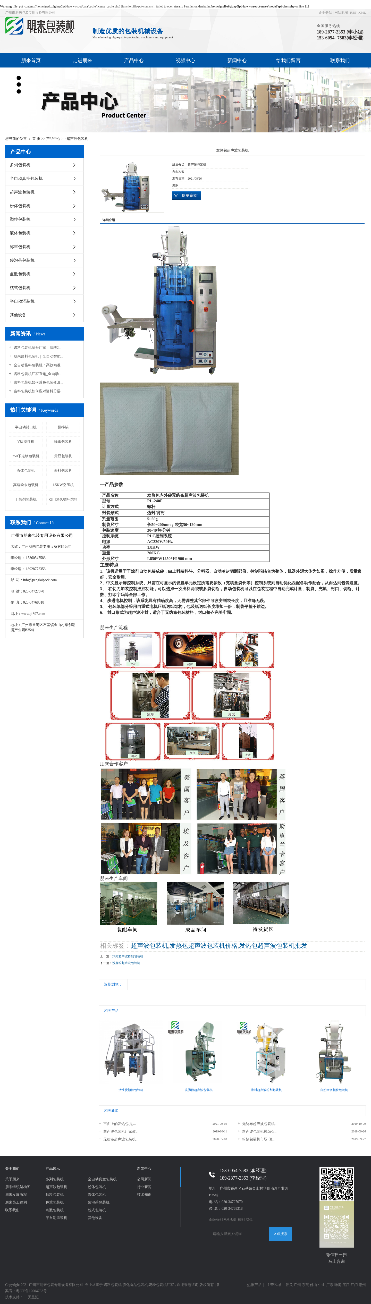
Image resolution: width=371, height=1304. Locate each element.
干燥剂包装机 (26, 499)
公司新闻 (144, 1179)
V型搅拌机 (25, 442)
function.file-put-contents (138, 6)
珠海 (338, 1285)
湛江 (346, 1285)
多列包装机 (20, 165)
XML (362, 12)
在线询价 (186, 195)
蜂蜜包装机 (63, 442)
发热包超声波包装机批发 (273, 945)
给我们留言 (288, 60)
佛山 (313, 1285)
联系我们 (340, 60)
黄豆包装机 (63, 456)
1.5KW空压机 (63, 485)
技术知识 (144, 1195)
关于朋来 (12, 1179)
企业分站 (325, 12)
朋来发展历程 (16, 1195)
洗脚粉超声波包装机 (126, 963)
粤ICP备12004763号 (31, 1291)
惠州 (362, 1285)
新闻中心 (237, 60)
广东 (329, 1285)
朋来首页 (31, 60)
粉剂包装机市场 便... (258, 1139)
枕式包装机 (20, 287)
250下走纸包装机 (25, 456)
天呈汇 (33, 1297)
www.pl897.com (33, 614)
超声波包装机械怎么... (259, 1131)
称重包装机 (20, 246)
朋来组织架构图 (17, 1187)
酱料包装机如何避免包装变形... (38, 382)
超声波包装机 (77, 139)
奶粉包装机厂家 (161, 1285)
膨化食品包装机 (135, 1285)
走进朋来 (82, 60)
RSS (353, 12)
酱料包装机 (63, 470)
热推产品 (254, 1285)
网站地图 (341, 12)
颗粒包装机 (20, 219)
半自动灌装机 (22, 301)
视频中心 (185, 60)
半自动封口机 (26, 427)
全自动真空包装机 (26, 178)
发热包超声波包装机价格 (204, 945)
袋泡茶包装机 (22, 260)
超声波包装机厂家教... (120, 1131)
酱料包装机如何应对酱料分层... (38, 391)
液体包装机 (20, 233)
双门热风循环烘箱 (63, 499)
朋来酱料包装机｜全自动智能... (38, 356)
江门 (354, 1285)
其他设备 (18, 315)
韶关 (289, 1285)
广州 (297, 1285)
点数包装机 (20, 274)
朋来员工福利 (16, 1202)
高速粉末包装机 (25, 485)
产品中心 (134, 60)
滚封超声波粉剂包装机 (127, 956)
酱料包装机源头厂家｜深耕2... (37, 348)
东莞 (305, 1285)
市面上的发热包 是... (119, 1124)
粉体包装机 (20, 206)
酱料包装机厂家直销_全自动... (37, 374)
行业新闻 (144, 1187)
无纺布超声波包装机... (259, 1124)
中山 (321, 1285)
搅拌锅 (63, 427)
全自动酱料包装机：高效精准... (38, 365)
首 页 (36, 139)
